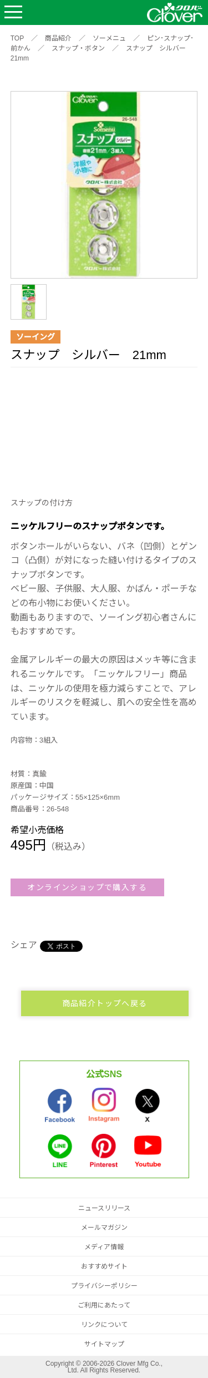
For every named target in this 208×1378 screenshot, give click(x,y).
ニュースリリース (104, 1208)
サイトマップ (104, 1344)
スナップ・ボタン (78, 48)
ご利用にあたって (104, 1305)
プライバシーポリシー (104, 1286)
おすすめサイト (104, 1266)
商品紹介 (58, 38)
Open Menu (13, 12)
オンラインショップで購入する (87, 887)
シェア (24, 945)
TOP (17, 38)
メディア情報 (104, 1247)
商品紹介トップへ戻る (105, 1003)
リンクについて (104, 1325)
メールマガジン (104, 1227)
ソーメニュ (109, 38)
